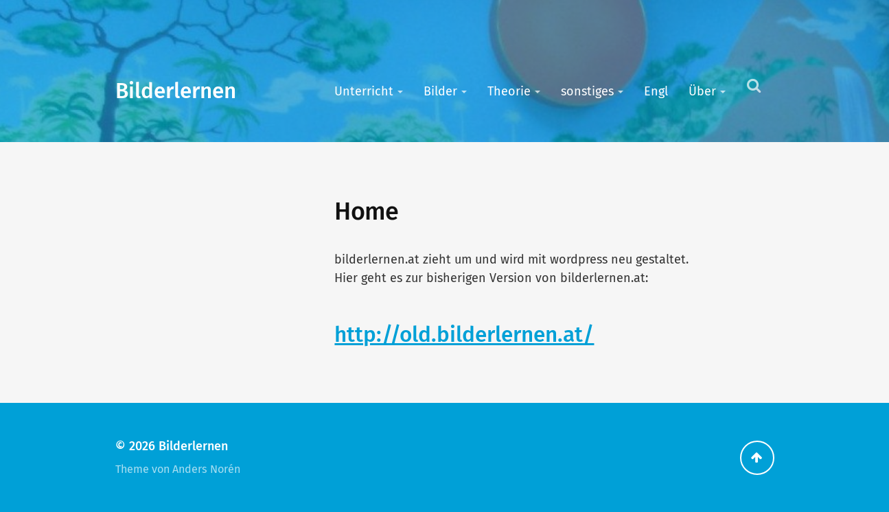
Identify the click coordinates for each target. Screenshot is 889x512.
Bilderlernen (175, 91)
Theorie (509, 91)
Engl (656, 91)
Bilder (440, 91)
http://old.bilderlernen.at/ (464, 334)
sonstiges (587, 91)
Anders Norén (206, 469)
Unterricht (363, 91)
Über (702, 91)
